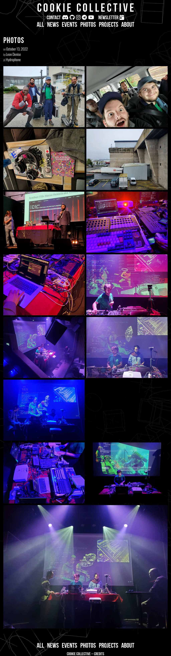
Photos (88, 24)
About (127, 24)
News (53, 24)
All (40, 24)
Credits (99, 654)
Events (69, 24)
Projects (108, 24)
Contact (54, 17)
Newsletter (108, 17)
